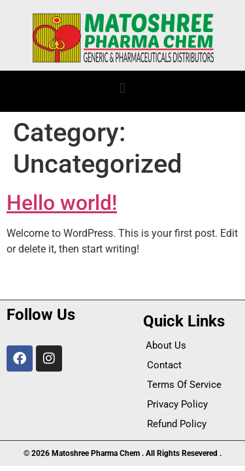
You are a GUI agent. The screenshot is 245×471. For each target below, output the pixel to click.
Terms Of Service (184, 385)
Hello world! (62, 202)
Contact (164, 365)
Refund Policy (176, 424)
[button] (122, 88)
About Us (166, 345)
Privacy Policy (177, 404)
